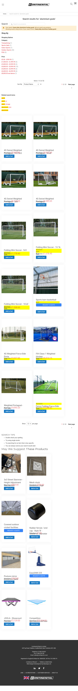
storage (6, 104)
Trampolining (7, 43)
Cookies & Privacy (31, 667)
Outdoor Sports (8, 50)
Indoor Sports (7, 47)
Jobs (21, 678)
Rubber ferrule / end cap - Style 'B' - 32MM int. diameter (38, 534)
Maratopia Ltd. (47, 669)
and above (9, 73)
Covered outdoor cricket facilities (11, 529)
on (4, 101)
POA (4, 52)
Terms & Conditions (46, 667)
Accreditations (30, 678)
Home (4, 14)
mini (6, 107)
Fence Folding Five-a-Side (49, 407)
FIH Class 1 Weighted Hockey (49, 357)
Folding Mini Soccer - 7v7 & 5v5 (49, 251)
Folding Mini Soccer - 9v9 (17, 251)
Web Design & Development (34, 669)
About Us (55, 678)
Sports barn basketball (48, 301)
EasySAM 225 (35, 577)
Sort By (19, 84)
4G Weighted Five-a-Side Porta (17, 357)
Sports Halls (6, 45)
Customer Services (44, 678)
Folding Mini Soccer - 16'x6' (17, 306)
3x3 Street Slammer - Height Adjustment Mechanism (13, 485)
